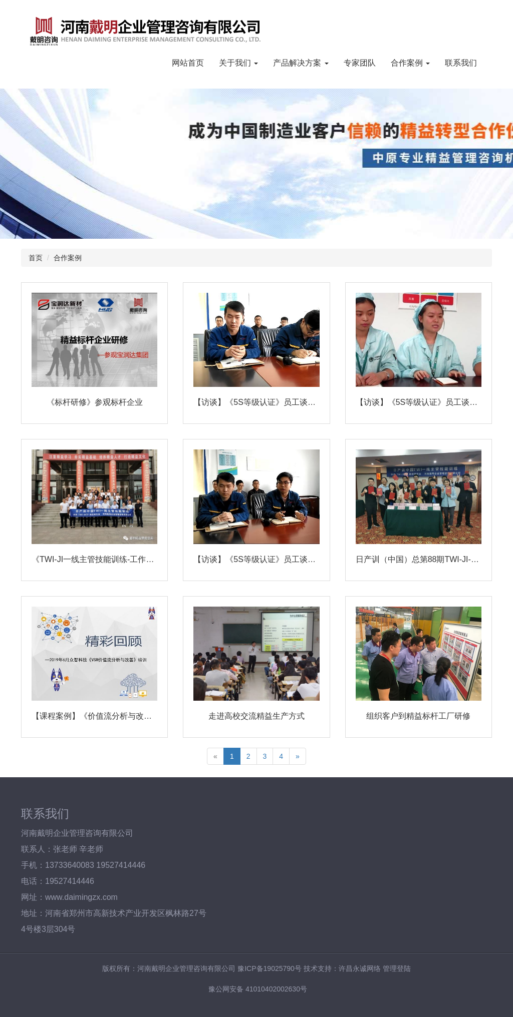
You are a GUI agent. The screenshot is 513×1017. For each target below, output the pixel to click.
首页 (36, 258)
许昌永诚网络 (360, 968)
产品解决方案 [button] (300, 63)
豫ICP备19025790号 (269, 968)
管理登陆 (397, 968)
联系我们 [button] (461, 63)
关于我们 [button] (238, 63)
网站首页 (188, 63)
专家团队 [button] (360, 63)
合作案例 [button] (410, 63)
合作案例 (68, 258)
